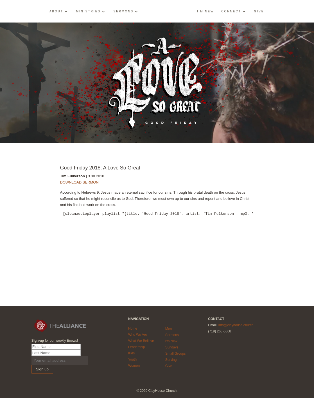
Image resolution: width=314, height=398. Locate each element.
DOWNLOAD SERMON (79, 182)
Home (132, 328)
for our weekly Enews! (54, 341)
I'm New (171, 341)
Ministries (88, 11)
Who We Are (137, 335)
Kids (131, 353)
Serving (171, 360)
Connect (231, 11)
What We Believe (141, 341)
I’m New (205, 11)
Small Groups (175, 353)
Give (259, 11)
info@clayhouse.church (236, 325)
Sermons (124, 11)
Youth (132, 359)
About (56, 11)
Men (168, 329)
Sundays (172, 347)
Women (134, 366)
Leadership (136, 347)
